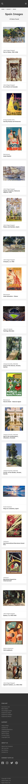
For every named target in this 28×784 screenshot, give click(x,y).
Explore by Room (6, 716)
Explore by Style (6, 712)
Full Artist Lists (6, 707)
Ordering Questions (7, 729)
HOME (2, 9)
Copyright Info (6, 737)
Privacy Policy (5, 735)
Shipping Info (5, 731)
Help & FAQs (5, 725)
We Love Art (5, 748)
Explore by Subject (7, 714)
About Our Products (7, 746)
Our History (5, 750)
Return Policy (5, 733)
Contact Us (5, 727)
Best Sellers (5, 708)
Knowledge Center (7, 710)
